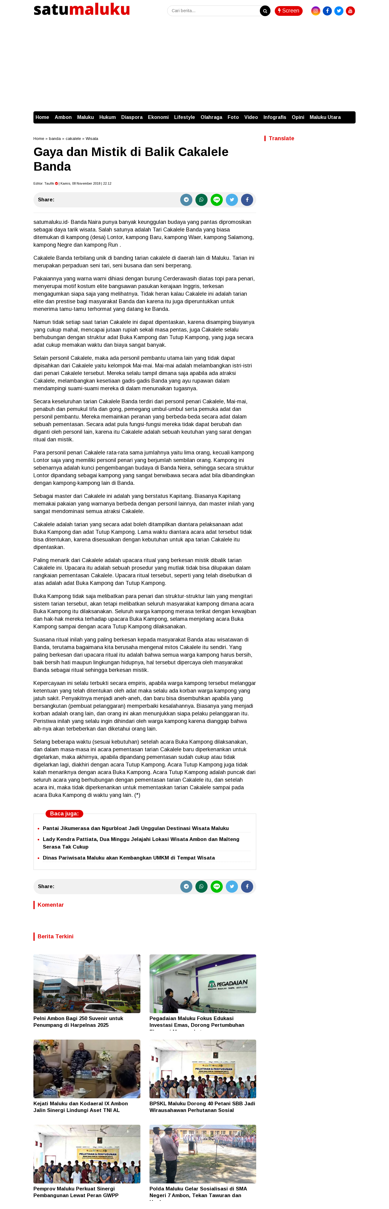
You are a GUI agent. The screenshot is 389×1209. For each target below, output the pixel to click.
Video (251, 117)
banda (55, 138)
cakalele (73, 138)
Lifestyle (184, 117)
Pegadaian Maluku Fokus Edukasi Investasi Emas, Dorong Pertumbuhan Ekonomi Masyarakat (197, 1025)
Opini (298, 117)
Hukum (107, 117)
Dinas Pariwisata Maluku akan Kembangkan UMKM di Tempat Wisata (129, 858)
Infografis (274, 117)
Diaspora (132, 117)
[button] (349, 114)
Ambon (63, 117)
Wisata (92, 138)
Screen (288, 11)
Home (42, 117)
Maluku (85, 117)
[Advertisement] (194, 65)
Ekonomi (158, 117)
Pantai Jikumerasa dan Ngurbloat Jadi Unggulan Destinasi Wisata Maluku (136, 828)
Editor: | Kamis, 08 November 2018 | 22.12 (72, 183)
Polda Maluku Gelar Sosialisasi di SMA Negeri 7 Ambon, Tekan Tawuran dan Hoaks (198, 1195)
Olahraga (211, 117)
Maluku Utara (325, 117)
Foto (233, 117)
